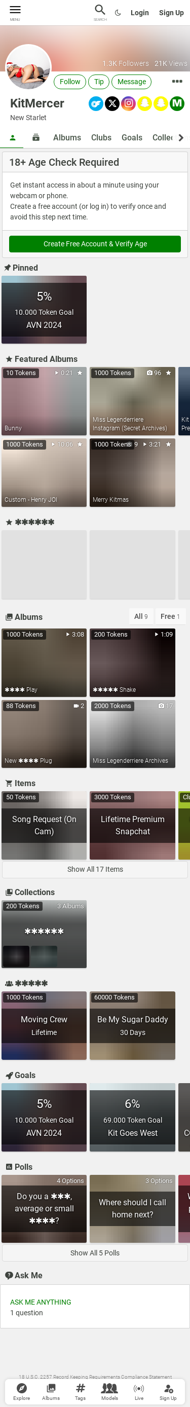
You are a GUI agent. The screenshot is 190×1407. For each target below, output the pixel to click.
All (141, 616)
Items (19, 783)
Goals (132, 137)
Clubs (101, 137)
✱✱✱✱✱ (26, 983)
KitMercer (37, 103)
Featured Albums (41, 359)
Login (140, 13)
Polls (18, 1167)
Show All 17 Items (95, 869)
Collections (29, 892)
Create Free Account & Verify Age (95, 244)
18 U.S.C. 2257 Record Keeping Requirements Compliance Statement (95, 1377)
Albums (67, 137)
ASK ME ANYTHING (40, 1302)
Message (132, 82)
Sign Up (171, 13)
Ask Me (23, 1275)
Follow (70, 82)
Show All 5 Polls (95, 1253)
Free (170, 616)
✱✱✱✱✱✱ (29, 522)
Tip (99, 82)
